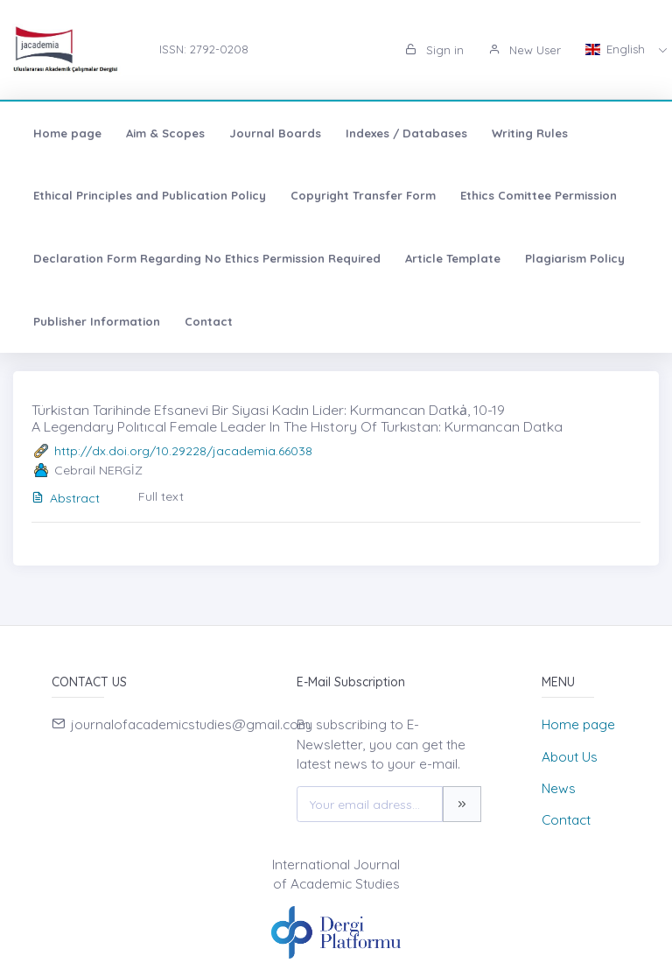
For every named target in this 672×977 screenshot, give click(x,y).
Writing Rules (530, 133)
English (616, 49)
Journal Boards (275, 133)
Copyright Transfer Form (363, 195)
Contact (209, 321)
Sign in (434, 50)
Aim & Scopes (165, 133)
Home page (67, 133)
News (559, 788)
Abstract (66, 498)
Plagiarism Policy (575, 258)
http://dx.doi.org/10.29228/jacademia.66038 (183, 451)
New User (524, 50)
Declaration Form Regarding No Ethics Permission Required (207, 258)
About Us (570, 757)
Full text (161, 496)
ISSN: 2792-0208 (203, 49)
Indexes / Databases (406, 133)
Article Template (452, 258)
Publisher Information (96, 321)
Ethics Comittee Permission (538, 195)
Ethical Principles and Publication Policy (149, 195)
